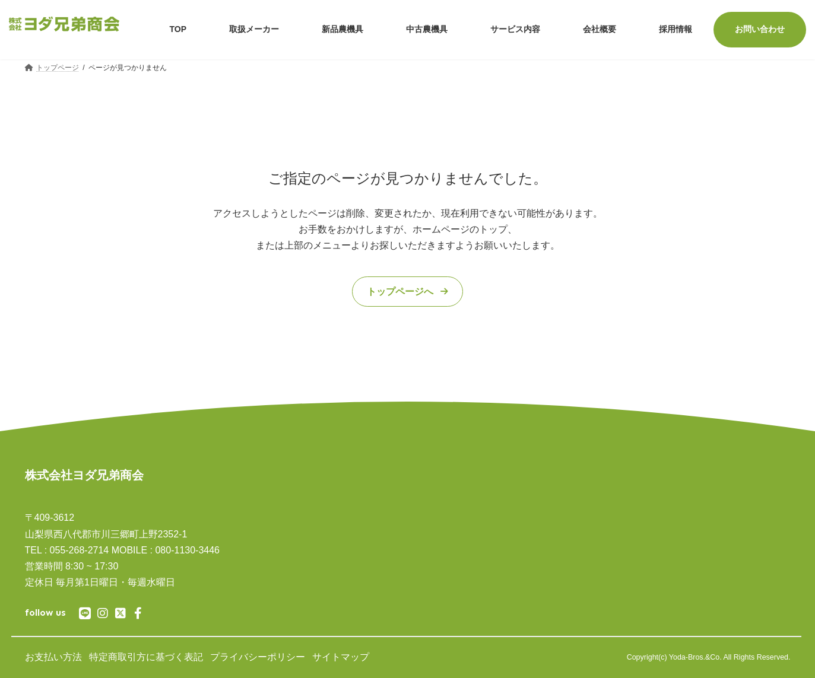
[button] (407, 291)
